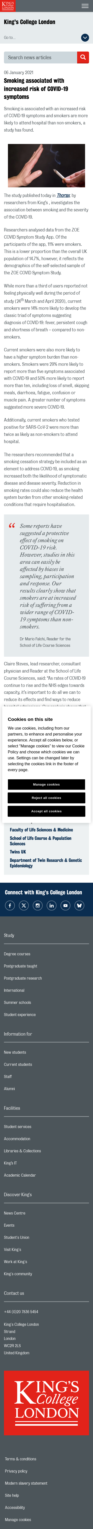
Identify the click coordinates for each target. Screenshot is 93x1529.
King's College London (29, 22)
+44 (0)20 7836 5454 (21, 1312)
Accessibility (32, 1508)
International (34, 992)
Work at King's (35, 1263)
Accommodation (37, 1140)
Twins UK (18, 852)
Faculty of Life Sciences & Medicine (41, 829)
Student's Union (36, 1239)
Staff (27, 1078)
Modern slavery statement (43, 1483)
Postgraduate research (42, 979)
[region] (46, 764)
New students (34, 1053)
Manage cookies (35, 1520)
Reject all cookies (46, 797)
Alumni (29, 1090)
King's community (37, 1275)
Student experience (39, 1016)
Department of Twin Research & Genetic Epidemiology (46, 863)
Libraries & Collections (42, 1152)
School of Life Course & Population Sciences (40, 841)
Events (29, 1226)
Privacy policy (33, 1471)
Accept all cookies (46, 811)
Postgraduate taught (40, 967)
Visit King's (32, 1251)
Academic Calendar (39, 1176)
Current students (37, 1066)
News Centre (34, 1214)
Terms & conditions (37, 1459)
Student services (37, 1128)
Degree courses (37, 955)
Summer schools (37, 1004)
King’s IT (30, 1164)
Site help (29, 1496)
